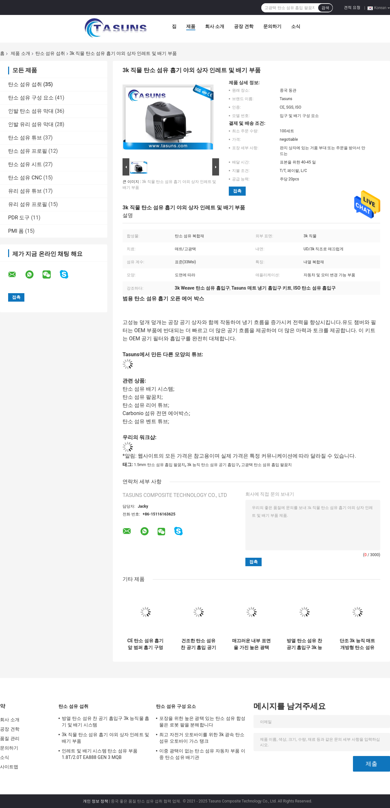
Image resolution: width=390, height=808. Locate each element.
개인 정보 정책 (95, 801)
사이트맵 (9, 766)
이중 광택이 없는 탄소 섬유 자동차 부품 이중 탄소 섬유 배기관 (202, 754)
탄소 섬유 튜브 (25, 138)
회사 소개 (214, 26)
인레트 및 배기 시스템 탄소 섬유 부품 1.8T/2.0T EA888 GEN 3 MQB (99, 754)
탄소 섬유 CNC (25, 178)
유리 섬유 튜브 (25, 191)
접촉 (237, 191)
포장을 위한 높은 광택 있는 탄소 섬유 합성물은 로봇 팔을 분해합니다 (202, 721)
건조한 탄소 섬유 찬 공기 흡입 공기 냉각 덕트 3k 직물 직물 (198, 644)
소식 (295, 26)
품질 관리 (10, 738)
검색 (325, 8)
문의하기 (272, 26)
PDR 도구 (19, 218)
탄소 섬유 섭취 (50, 53)
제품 (190, 26)
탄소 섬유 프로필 (27, 151)
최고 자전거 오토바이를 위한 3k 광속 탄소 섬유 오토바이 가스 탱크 (201, 738)
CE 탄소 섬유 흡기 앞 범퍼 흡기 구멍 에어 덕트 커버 (145, 644)
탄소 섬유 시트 (25, 164)
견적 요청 (352, 7)
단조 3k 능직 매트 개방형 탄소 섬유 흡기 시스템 (357, 644)
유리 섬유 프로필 (27, 204)
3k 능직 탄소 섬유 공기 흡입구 (213, 465)
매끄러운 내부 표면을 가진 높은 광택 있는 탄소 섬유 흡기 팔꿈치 (251, 644)
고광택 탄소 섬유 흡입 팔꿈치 (266, 465)
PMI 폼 (16, 231)
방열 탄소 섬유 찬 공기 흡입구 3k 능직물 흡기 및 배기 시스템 (304, 644)
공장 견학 (243, 26)
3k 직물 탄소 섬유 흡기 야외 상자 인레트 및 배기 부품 (105, 738)
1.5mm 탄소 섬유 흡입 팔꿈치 (159, 465)
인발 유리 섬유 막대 (31, 124)
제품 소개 (20, 53)
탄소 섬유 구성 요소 (31, 98)
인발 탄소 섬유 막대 (31, 111)
